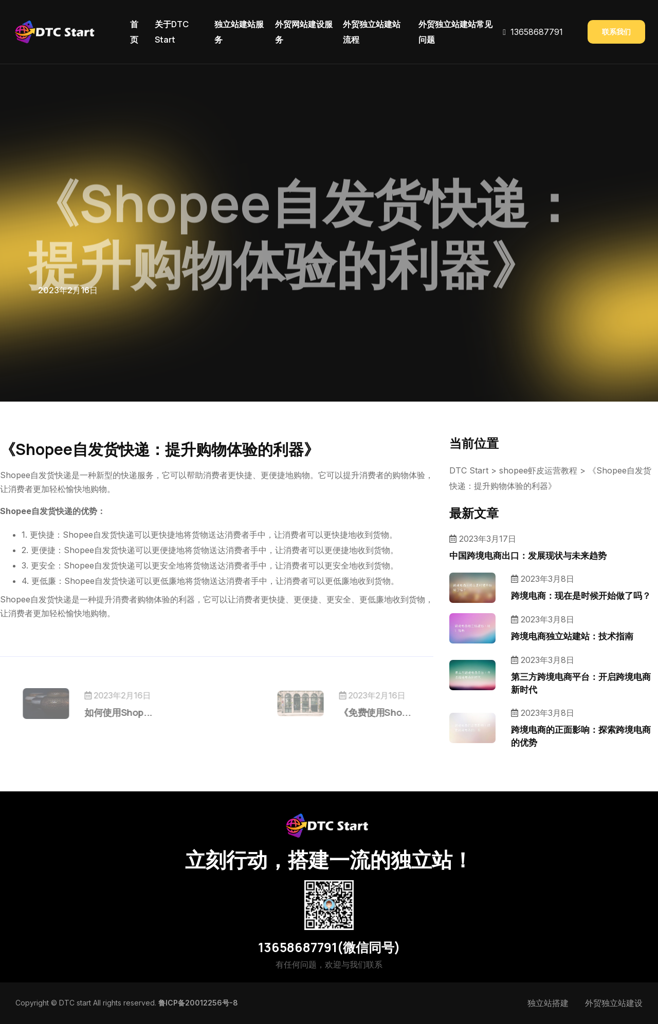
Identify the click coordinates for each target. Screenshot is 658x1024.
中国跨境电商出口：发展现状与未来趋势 (528, 555)
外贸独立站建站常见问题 (455, 31)
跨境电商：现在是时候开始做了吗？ (581, 595)
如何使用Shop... (140, 712)
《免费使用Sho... (353, 712)
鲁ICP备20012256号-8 (198, 1002)
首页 (134, 31)
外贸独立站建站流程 (371, 31)
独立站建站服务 (239, 31)
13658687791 (536, 32)
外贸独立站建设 (614, 1003)
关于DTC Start (172, 31)
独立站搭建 (548, 1003)
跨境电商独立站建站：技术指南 (572, 636)
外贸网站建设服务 (304, 31)
